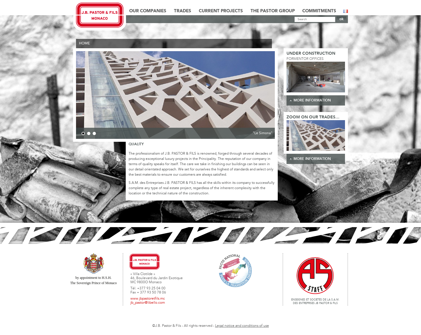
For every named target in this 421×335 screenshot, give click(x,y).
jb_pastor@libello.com (147, 303)
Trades (182, 11)
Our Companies (147, 11)
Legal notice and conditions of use (242, 326)
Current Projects (221, 11)
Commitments (319, 11)
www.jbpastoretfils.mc (147, 299)
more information (312, 100)
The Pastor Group (273, 11)
